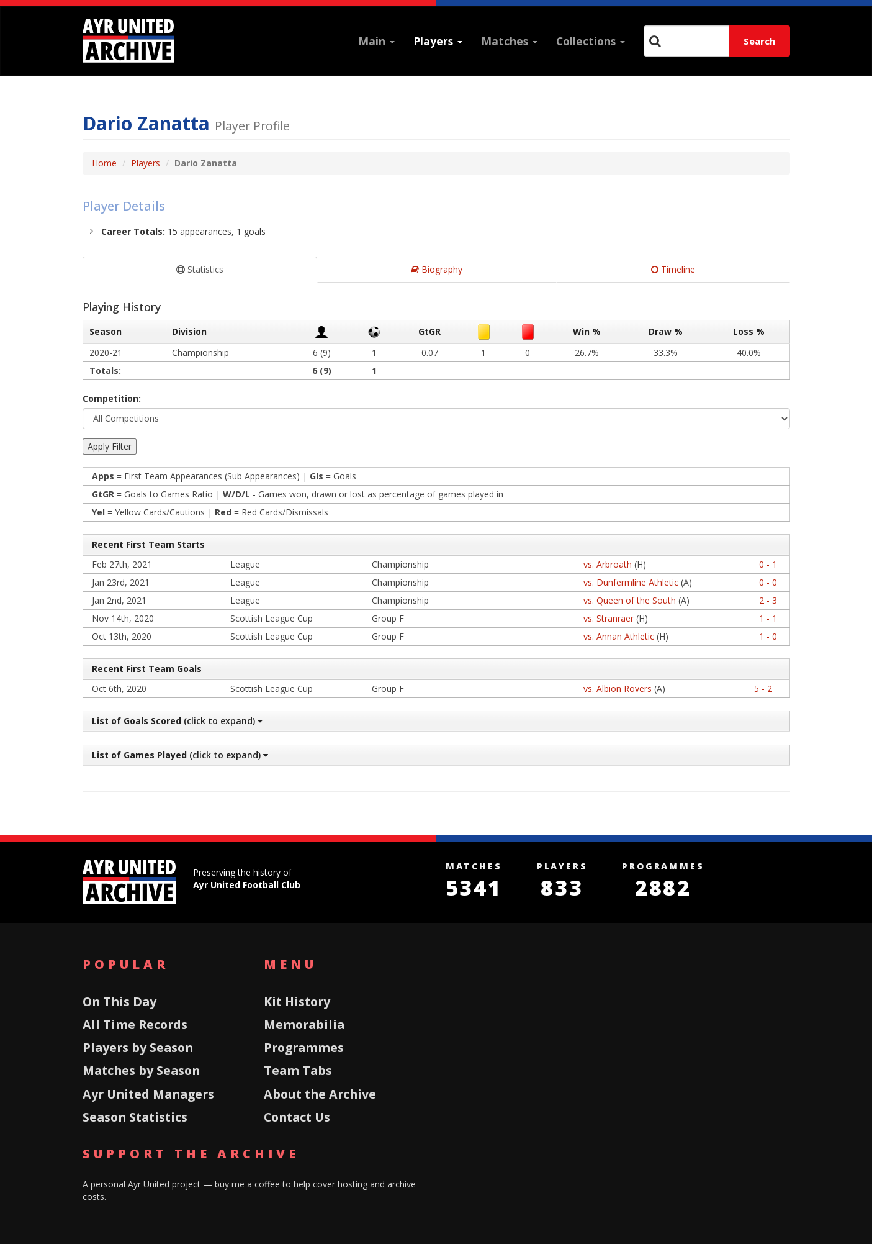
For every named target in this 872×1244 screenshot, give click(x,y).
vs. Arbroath (607, 564)
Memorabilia (304, 1024)
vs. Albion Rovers (617, 688)
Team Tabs (298, 1070)
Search (759, 41)
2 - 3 (768, 600)
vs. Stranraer (608, 618)
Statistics (199, 269)
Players (437, 41)
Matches (509, 41)
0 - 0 (768, 582)
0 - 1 (768, 564)
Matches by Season (141, 1070)
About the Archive (320, 1094)
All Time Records (135, 1024)
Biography (436, 269)
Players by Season (138, 1047)
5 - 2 (763, 688)
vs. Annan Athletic (618, 636)
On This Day (119, 1001)
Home (104, 163)
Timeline (673, 269)
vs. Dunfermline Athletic (630, 582)
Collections (590, 41)
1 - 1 (768, 618)
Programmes (304, 1047)
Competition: (112, 398)
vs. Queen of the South (629, 600)
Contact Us (297, 1117)
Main (376, 41)
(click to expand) (176, 721)
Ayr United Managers (148, 1094)
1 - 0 (768, 636)
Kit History (297, 1001)
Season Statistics (135, 1117)
